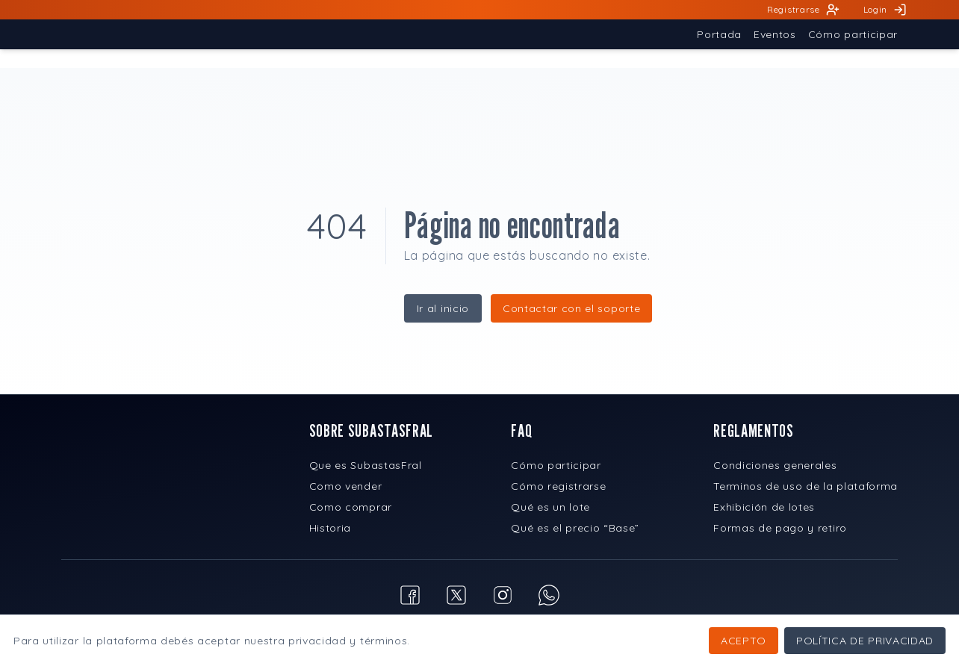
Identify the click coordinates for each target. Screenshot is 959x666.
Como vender (345, 486)
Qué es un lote (550, 507)
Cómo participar (555, 465)
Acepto (743, 640)
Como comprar (350, 507)
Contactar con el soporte (571, 308)
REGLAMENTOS (753, 430)
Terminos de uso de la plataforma (805, 486)
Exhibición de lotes (764, 507)
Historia (330, 528)
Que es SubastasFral (365, 465)
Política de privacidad (865, 640)
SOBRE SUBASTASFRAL (371, 430)
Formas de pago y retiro (780, 528)
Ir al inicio (443, 308)
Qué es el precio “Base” (575, 528)
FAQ (521, 430)
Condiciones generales (775, 465)
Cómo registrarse (558, 486)
